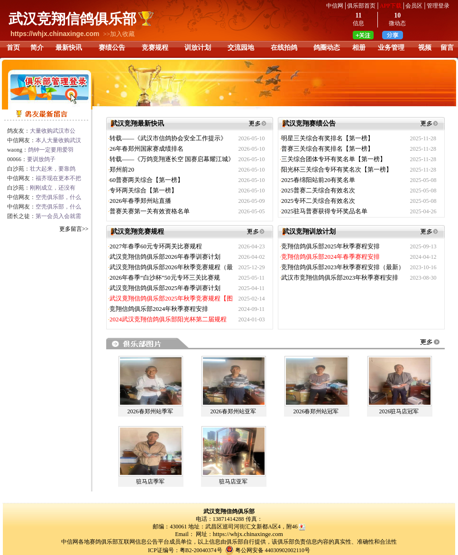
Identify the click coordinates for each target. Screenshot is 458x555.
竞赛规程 (155, 47)
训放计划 (197, 47)
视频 (424, 47)
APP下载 (391, 5)
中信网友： (44, 140)
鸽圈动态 (326, 47)
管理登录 (438, 5)
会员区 (413, 5)
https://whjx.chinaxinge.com (248, 533)
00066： (31, 159)
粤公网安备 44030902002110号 (273, 550)
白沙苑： (41, 168)
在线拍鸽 (284, 47)
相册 (359, 47)
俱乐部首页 (361, 5)
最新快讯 (68, 47)
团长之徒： (44, 216)
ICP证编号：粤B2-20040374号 (185, 550)
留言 (447, 47)
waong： (40, 149)
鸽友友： (41, 130)
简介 (37, 47)
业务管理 (391, 47)
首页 (13, 47)
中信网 (334, 5)
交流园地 (241, 47)
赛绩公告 (112, 47)
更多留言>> (74, 229)
